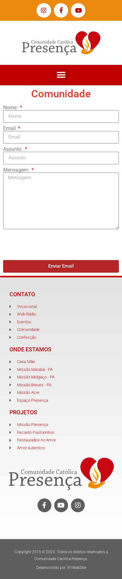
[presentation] (51, 244)
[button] (61, 75)
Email (10, 128)
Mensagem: (17, 170)
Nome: (11, 107)
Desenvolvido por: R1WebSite (61, 567)
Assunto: (13, 149)
